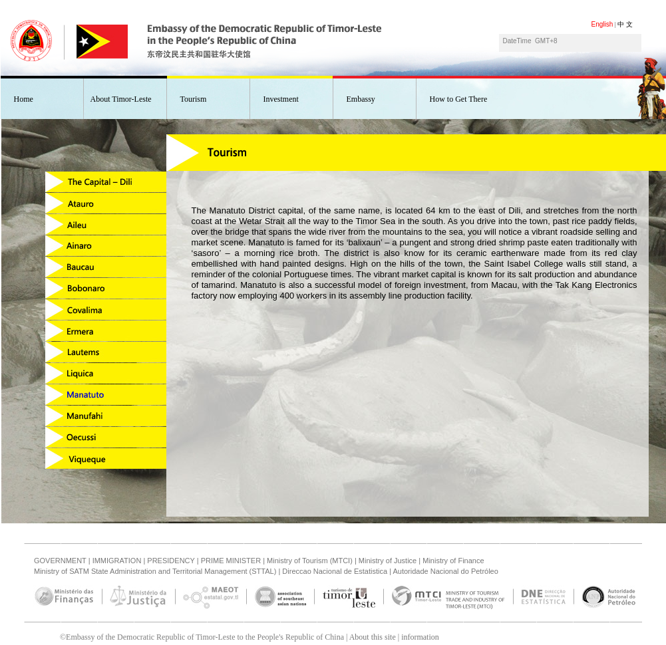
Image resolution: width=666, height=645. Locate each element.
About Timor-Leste (121, 99)
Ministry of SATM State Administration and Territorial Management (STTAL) (155, 571)
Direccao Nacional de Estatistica (334, 571)
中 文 (625, 24)
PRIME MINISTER (231, 561)
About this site (372, 637)
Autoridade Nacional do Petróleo (445, 571)
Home (23, 99)
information (420, 637)
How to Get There (459, 99)
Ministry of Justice (387, 561)
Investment (281, 99)
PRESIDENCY (170, 561)
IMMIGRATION (117, 561)
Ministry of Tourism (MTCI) (310, 561)
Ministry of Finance (453, 561)
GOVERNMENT (60, 561)
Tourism (193, 99)
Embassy (361, 99)
